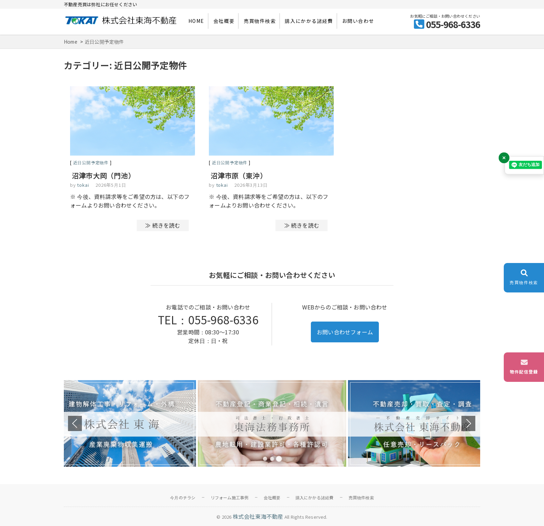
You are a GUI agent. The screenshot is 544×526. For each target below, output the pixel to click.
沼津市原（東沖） (239, 175)
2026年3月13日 (250, 185)
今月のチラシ (182, 497)
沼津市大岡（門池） (103, 175)
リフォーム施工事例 (230, 497)
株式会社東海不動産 (258, 516)
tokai (82, 185)
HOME (196, 20)
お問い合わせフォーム (345, 332)
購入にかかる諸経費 (309, 20)
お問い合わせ (358, 20)
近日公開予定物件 (91, 162)
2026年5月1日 (110, 185)
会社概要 (224, 20)
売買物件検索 (260, 20)
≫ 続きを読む (162, 225)
